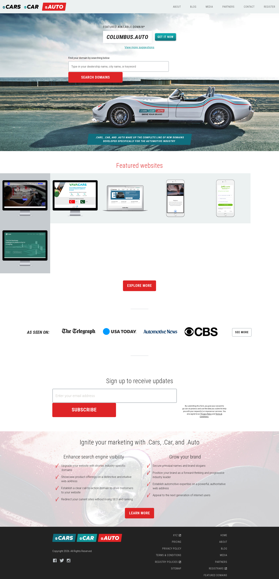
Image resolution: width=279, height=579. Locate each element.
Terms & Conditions (169, 499)
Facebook (53, 504)
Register (269, 7)
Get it (165, 37)
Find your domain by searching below (89, 58)
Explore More (139, 232)
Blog (193, 7)
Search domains (191, 66)
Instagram (66, 504)
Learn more (139, 455)
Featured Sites (219, 526)
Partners (228, 7)
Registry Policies (167, 506)
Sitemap (177, 512)
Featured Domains (217, 519)
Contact (249, 7)
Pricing (177, 486)
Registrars (218, 512)
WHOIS (221, 532)
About (177, 7)
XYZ (176, 479)
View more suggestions (139, 47)
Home (225, 479)
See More (243, 278)
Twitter (59, 504)
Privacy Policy (208, 360)
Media (209, 7)
